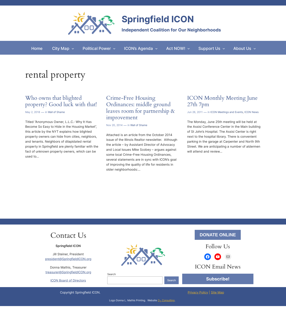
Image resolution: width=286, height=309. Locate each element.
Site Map (217, 292)
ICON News (251, 112)
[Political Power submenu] (114, 48)
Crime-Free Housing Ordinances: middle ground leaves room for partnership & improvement (140, 108)
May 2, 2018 (32, 112)
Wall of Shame (56, 112)
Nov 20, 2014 (114, 125)
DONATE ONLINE (218, 234)
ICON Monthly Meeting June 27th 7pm (222, 101)
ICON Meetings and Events (226, 112)
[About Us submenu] (254, 48)
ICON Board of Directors (68, 280)
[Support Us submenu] (224, 48)
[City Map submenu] (73, 48)
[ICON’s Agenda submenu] (156, 48)
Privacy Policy (198, 292)
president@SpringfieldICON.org (68, 259)
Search (111, 274)
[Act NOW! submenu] (188, 48)
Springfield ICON (158, 19)
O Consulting (166, 300)
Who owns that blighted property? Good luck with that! (61, 101)
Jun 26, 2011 (195, 112)
